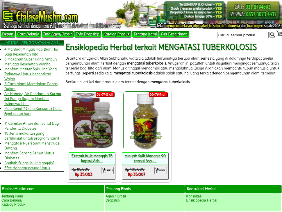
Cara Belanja (28, 34)
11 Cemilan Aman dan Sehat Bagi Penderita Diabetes (32, 126)
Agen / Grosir (116, 196)
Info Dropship (87, 34)
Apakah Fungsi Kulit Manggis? (29, 163)
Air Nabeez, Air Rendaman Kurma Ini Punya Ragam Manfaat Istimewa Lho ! (32, 98)
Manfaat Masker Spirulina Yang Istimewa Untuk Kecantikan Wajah (30, 74)
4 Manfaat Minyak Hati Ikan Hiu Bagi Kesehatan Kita (31, 52)
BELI (107, 170)
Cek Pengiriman (174, 34)
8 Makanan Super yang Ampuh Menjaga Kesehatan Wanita (30, 62)
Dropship (112, 200)
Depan (7, 34)
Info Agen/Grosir (57, 34)
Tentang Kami (145, 34)
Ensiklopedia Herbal (201, 200)
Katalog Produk (116, 34)
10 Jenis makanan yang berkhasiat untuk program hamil (31, 136)
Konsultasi (194, 196)
